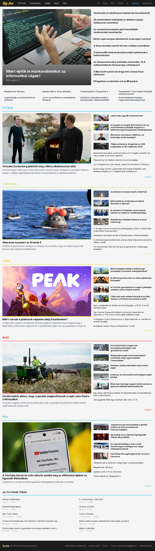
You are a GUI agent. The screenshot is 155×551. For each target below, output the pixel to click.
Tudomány (35, 3)
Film (65, 3)
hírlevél (120, 3)
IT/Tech (22, 3)
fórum (105, 3)
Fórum (105, 546)
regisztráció (147, 3)
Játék (47, 3)
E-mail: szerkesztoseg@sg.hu (123, 546)
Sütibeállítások (146, 546)
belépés (135, 3)
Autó (56, 3)
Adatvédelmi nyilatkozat (75, 546)
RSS (112, 3)
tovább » (149, 177)
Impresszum (94, 546)
